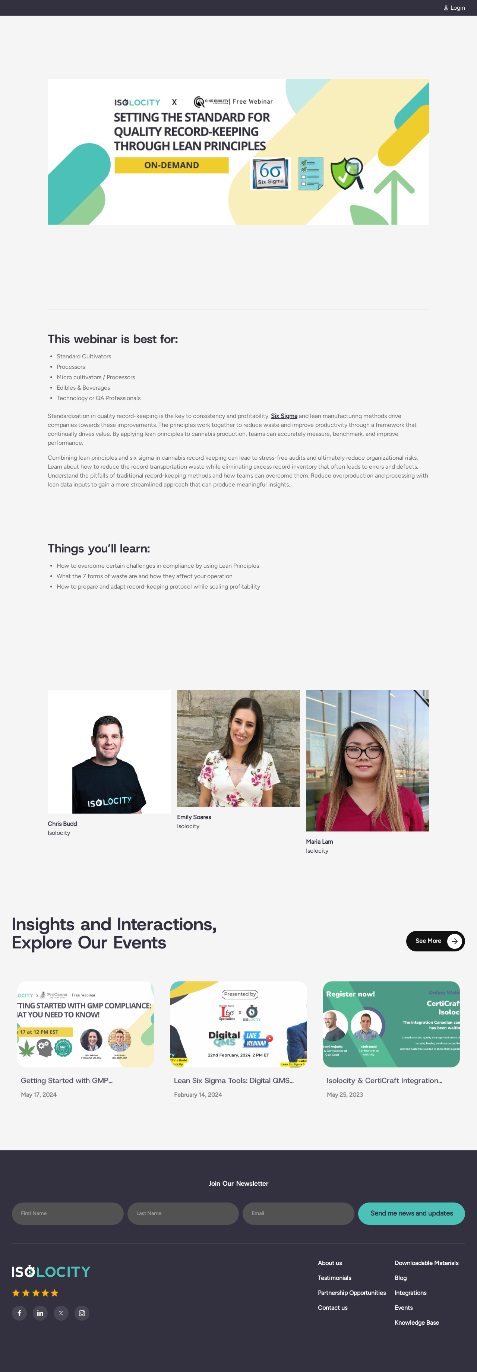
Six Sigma (284, 415)
